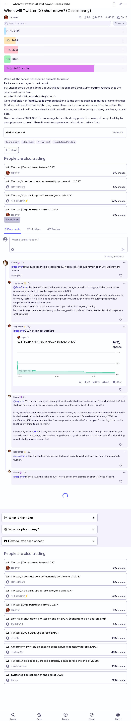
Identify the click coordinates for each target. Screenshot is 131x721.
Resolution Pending (64, 142)
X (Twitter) (44, 142)
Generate (118, 132)
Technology (12, 142)
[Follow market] (114, 4)
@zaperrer (17, 266)
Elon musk (28, 142)
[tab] (12, 229)
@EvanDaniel (20, 287)
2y (22, 262)
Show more (12, 219)
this (36, 431)
